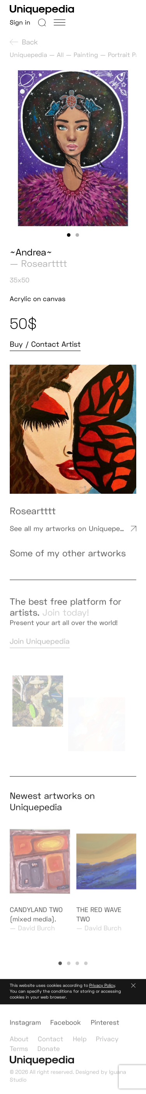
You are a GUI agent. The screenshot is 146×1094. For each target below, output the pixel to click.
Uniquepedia (28, 55)
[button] (69, 235)
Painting (86, 55)
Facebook (65, 1027)
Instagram (25, 1027)
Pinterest (105, 1027)
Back (24, 41)
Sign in (20, 22)
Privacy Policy (102, 988)
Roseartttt (44, 263)
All (60, 55)
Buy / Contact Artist (45, 344)
